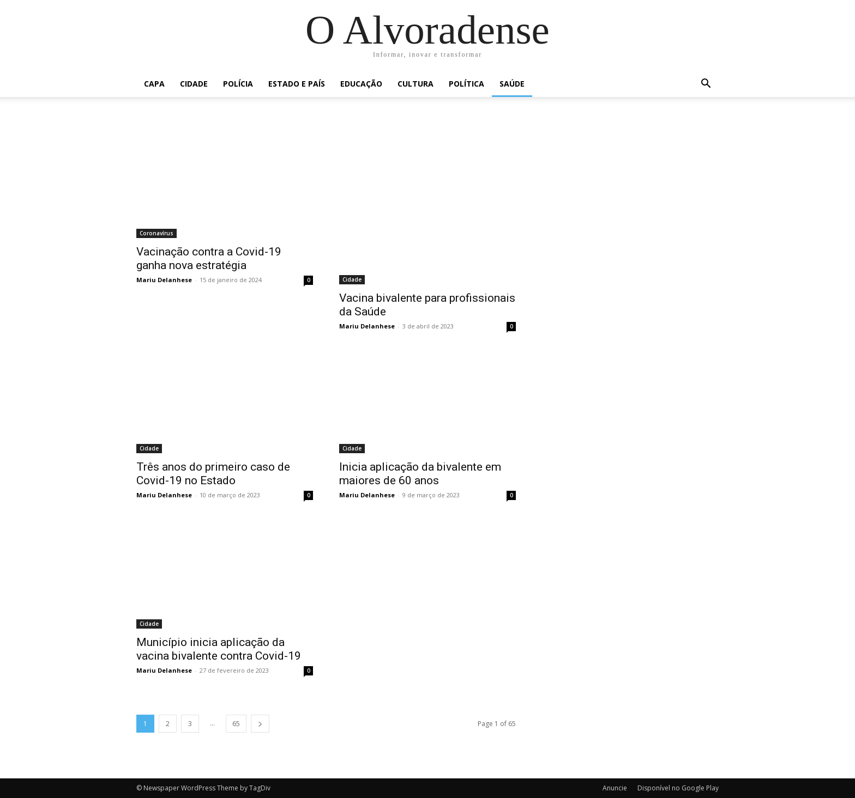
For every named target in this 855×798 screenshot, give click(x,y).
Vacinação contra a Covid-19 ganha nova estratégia (208, 258)
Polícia (238, 83)
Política (466, 83)
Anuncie (615, 788)
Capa (154, 83)
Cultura (415, 83)
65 (236, 723)
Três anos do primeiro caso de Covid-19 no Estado (213, 473)
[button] (706, 85)
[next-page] (260, 724)
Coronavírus (156, 233)
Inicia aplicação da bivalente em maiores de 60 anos (420, 473)
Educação (361, 83)
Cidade (194, 83)
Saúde (512, 83)
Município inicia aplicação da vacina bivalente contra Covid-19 (218, 649)
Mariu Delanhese (164, 280)
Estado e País (296, 83)
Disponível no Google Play (678, 788)
